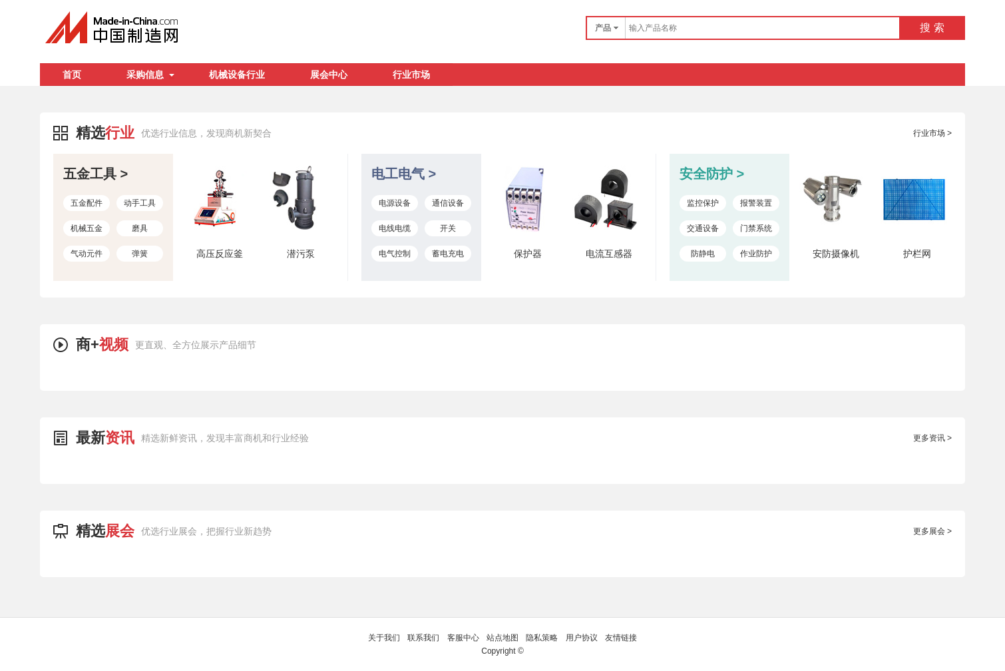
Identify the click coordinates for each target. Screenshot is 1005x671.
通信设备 (448, 203)
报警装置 (756, 203)
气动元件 (86, 253)
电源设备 (395, 203)
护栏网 (917, 253)
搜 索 (932, 27)
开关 (448, 228)
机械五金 (86, 228)
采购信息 (150, 74)
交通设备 (703, 228)
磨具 (140, 228)
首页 (72, 74)
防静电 (703, 253)
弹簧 (140, 253)
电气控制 (395, 253)
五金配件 (86, 203)
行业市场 (411, 74)
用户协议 (582, 637)
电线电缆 (395, 228)
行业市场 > (932, 133)
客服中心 (463, 637)
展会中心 (328, 74)
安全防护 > (712, 173)
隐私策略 (542, 637)
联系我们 (423, 637)
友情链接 (621, 637)
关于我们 (384, 637)
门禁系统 (756, 228)
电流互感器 (609, 253)
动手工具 (140, 203)
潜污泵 (301, 253)
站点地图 (502, 637)
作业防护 (756, 253)
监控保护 (703, 203)
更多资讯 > (932, 438)
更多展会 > (932, 531)
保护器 (528, 253)
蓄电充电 (448, 253)
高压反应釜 (219, 253)
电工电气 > (403, 173)
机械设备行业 (237, 74)
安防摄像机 (836, 253)
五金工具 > (95, 173)
